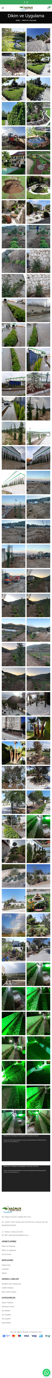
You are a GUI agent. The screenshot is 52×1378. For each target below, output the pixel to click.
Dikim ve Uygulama (9, 1250)
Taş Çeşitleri (6, 1319)
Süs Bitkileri (6, 1311)
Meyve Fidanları (8, 1303)
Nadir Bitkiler (6, 1323)
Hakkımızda (6, 1265)
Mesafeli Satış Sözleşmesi (11, 1284)
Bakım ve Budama (8, 1246)
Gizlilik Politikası (8, 1288)
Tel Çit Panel (6, 1254)
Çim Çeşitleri (6, 1315)
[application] (26, 1148)
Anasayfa (5, 1269)
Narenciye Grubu (8, 1306)
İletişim (4, 1273)
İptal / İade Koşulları (9, 1292)
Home (18, 20)
